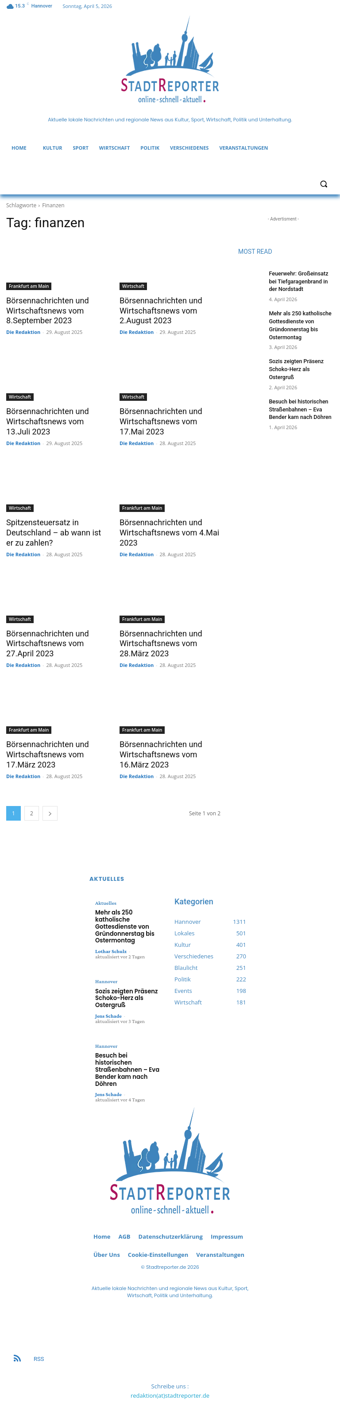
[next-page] (50, 807)
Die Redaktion (23, 331)
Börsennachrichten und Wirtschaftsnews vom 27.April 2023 (56, 640)
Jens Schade (108, 1005)
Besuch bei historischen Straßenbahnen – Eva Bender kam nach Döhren (298, 396)
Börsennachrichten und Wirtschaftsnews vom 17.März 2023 (45, 750)
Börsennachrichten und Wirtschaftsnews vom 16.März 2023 (158, 750)
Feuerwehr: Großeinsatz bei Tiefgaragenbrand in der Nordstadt (297, 280)
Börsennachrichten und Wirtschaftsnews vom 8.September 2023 (45, 310)
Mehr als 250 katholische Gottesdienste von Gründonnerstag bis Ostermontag (122, 919)
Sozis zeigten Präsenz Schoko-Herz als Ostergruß (123, 988)
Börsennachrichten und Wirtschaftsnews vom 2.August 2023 (158, 310)
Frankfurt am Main (29, 286)
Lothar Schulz (111, 942)
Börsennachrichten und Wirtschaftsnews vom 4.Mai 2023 (166, 530)
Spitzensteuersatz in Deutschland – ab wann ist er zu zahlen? (55, 530)
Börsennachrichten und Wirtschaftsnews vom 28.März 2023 (158, 640)
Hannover (106, 972)
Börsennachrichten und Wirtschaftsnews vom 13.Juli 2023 (54, 420)
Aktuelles (105, 897)
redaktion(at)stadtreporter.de (170, 1374)
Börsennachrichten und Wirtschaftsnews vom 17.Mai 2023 (168, 420)
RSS (39, 1338)
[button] (323, 184)
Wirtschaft (133, 286)
